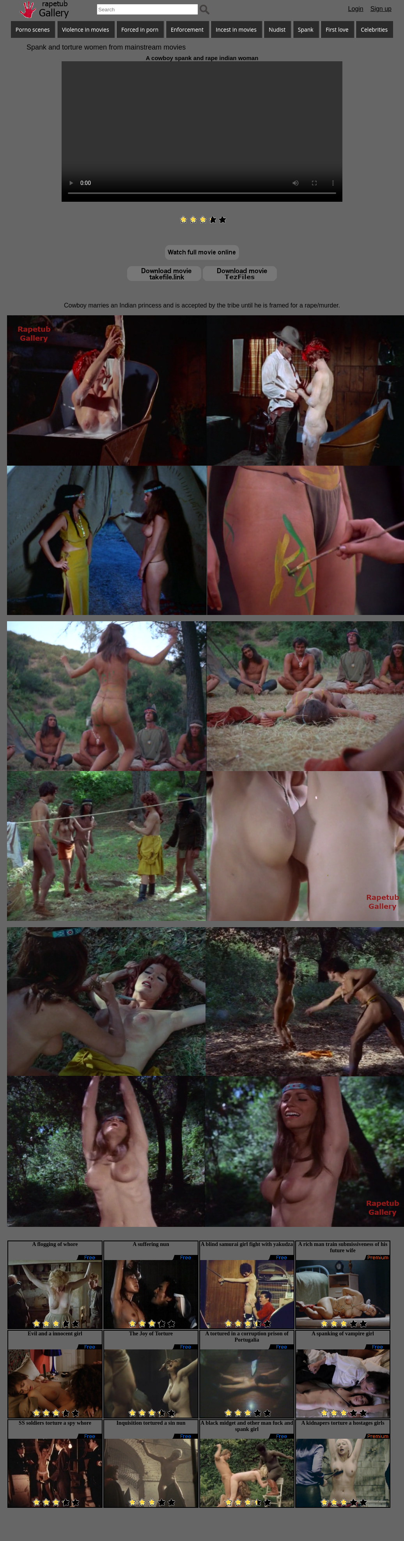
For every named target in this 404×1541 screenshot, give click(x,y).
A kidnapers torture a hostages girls (342, 1423)
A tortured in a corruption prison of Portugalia (247, 1337)
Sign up (381, 8)
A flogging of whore (55, 1244)
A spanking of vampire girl (343, 1334)
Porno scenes (33, 29)
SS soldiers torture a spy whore (55, 1423)
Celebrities (374, 29)
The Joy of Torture (151, 1334)
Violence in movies (85, 29)
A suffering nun (151, 1244)
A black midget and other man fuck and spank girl (246, 1426)
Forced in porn (139, 29)
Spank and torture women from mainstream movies (106, 47)
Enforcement (187, 29)
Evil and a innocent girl (55, 1334)
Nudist (277, 29)
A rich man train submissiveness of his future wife (343, 1247)
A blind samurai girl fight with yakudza (247, 1244)
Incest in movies (236, 29)
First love (337, 29)
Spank (306, 29)
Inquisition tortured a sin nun (150, 1423)
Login (355, 8)
